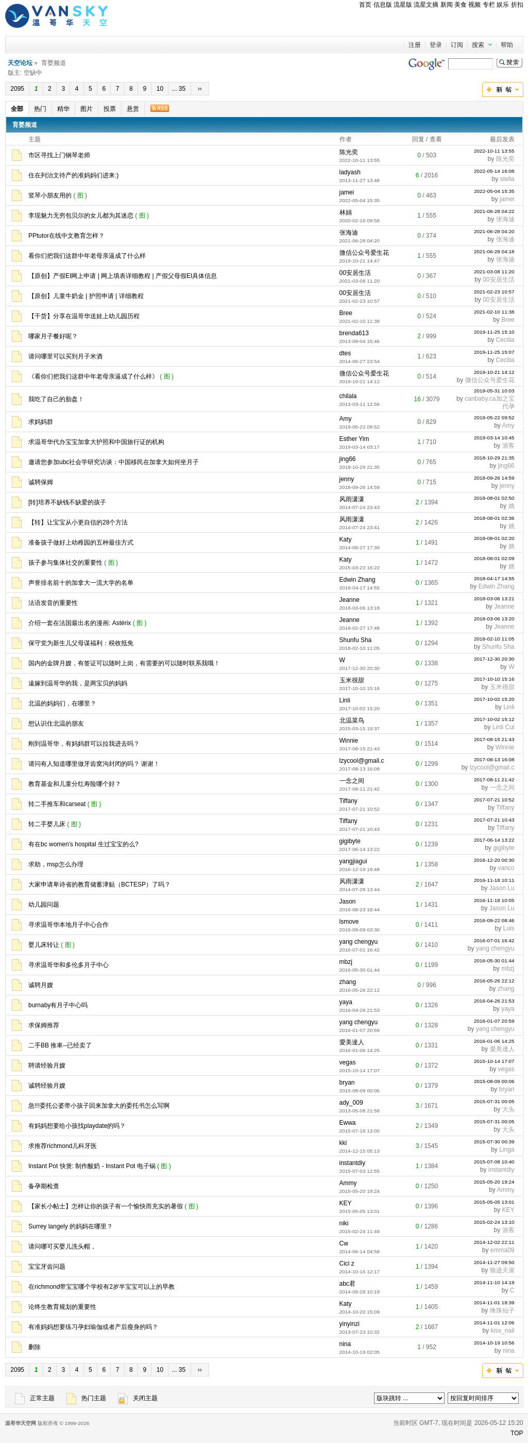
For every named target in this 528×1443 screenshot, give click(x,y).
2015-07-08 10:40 (494, 1162)
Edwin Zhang (357, 579)
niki (344, 1223)
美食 (460, 4)
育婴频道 (24, 124)
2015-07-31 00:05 (494, 1101)
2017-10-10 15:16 (494, 679)
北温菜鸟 (351, 720)
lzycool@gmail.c (361, 760)
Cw (343, 1243)
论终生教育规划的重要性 (62, 1306)
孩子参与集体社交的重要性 (65, 562)
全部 (17, 108)
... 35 (179, 88)
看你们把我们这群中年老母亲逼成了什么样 (87, 255)
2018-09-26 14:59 (494, 478)
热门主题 (86, 1398)
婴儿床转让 (43, 944)
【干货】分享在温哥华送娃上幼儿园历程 (84, 316)
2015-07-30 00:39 (494, 1141)
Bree (345, 313)
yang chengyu (358, 941)
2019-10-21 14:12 (494, 372)
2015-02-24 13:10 (494, 1222)
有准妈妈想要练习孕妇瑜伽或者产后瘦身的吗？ (93, 1327)
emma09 (502, 1250)
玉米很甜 (351, 680)
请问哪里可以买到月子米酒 (65, 356)
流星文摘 (426, 4)
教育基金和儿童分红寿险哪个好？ (74, 784)
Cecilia (505, 339)
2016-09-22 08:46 (494, 920)
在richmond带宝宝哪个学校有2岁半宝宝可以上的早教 (101, 1286)
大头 (508, 1109)
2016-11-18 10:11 (494, 880)
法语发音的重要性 (53, 602)
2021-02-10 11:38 (494, 312)
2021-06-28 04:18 (494, 251)
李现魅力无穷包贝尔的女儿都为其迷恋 (80, 215)
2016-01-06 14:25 (494, 1041)
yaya (345, 1002)
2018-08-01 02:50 (494, 498)
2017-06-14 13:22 (494, 840)
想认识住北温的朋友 (56, 723)
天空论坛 (20, 63)
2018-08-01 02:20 (494, 538)
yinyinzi (349, 1323)
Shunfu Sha (355, 640)
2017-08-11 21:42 (494, 779)
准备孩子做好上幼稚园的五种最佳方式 (80, 542)
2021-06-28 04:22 (494, 211)
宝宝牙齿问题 (46, 1266)
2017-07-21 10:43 (494, 820)
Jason (347, 901)
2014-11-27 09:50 (494, 1262)
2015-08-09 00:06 (494, 1081)
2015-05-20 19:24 (494, 1182)
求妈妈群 (40, 421)
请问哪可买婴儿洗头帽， (62, 1246)
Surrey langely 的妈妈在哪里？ (70, 1226)
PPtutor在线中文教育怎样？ (66, 235)
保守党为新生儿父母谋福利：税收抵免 (80, 643)
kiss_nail (502, 1330)
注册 (414, 44)
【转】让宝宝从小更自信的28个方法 (78, 522)
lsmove (349, 921)
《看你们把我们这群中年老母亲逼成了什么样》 (93, 376)
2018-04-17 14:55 (494, 578)
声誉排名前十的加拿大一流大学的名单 (80, 582)
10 (160, 88)
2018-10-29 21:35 (494, 458)
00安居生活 (355, 272)
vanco (506, 868)
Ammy (348, 1183)
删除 (34, 1347)
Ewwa (347, 1122)
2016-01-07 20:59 (494, 1021)
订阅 (457, 44)
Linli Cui (503, 727)
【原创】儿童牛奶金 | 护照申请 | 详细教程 (86, 296)
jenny (346, 479)
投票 (110, 108)
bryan (347, 1082)
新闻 (446, 4)
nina (345, 1344)
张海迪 (505, 219)
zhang (347, 982)
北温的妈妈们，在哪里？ (62, 703)
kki (343, 1142)
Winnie (349, 740)
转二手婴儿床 (46, 824)
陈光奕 (348, 152)
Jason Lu (502, 888)
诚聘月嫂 (40, 985)
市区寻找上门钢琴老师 (59, 155)
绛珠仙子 (502, 1310)
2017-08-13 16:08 (494, 759)
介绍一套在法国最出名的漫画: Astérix (79, 623)
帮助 (507, 44)
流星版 (403, 4)
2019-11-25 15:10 (494, 332)
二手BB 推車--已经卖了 (60, 1045)
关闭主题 (138, 1398)
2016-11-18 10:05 (494, 900)
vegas (347, 1062)
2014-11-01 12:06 (494, 1322)
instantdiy (352, 1163)
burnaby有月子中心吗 (58, 1005)
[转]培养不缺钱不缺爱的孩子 (67, 502)
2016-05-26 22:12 (494, 980)
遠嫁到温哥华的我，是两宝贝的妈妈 (77, 683)
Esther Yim (354, 438)
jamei (346, 192)
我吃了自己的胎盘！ (56, 399)
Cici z (346, 1263)
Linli (344, 700)
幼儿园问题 (43, 904)
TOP (516, 1433)
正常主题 (35, 1398)
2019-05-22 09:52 (494, 417)
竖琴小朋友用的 (50, 195)
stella (507, 179)
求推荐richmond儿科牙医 (62, 1146)
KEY (345, 1203)
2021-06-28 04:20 (494, 231)
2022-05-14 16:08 (494, 171)
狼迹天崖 (502, 1270)
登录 (436, 44)
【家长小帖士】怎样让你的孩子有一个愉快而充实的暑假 (105, 1206)
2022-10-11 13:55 (494, 151)
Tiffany (348, 801)
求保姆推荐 (43, 1025)
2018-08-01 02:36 (494, 518)
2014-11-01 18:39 (494, 1302)
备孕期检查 (43, 1186)
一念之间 (351, 780)
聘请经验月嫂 (46, 1065)
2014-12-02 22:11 (494, 1242)
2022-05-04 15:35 (494, 191)
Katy (345, 539)
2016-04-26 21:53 (494, 1001)
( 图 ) (81, 195)
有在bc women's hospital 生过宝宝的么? (83, 844)
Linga (506, 1149)
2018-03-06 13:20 (494, 618)
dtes (345, 353)
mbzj (345, 961)
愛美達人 (351, 1042)
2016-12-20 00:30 (494, 860)
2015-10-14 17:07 (494, 1061)
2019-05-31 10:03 (494, 390)
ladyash (350, 172)
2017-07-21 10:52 (494, 799)
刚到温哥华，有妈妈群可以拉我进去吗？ (84, 743)
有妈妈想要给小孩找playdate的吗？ (77, 1125)
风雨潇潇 (351, 499)
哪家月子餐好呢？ (53, 336)
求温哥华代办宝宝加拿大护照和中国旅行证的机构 (96, 442)
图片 (86, 108)
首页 (365, 4)
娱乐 (503, 4)
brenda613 (354, 333)
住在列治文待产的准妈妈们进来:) (73, 175)
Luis (509, 928)
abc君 (347, 1283)
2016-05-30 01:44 (494, 960)
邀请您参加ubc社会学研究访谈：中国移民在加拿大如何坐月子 (113, 462)
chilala (348, 396)
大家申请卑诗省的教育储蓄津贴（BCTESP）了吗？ (99, 884)
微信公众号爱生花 (364, 252)
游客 (508, 445)
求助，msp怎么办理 (55, 864)
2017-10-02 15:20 (494, 699)
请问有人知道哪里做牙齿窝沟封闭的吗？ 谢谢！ (94, 763)
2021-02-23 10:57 (494, 291)
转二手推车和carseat (57, 804)
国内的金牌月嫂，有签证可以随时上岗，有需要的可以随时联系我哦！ (124, 663)
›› (200, 88)
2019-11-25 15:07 (494, 352)
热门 (40, 108)
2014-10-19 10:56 (494, 1343)
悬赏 (133, 108)
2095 (17, 88)
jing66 (347, 459)
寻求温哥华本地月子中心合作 (68, 924)
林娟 (345, 212)
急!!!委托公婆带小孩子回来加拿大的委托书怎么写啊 (98, 1105)
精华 (63, 108)
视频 (474, 4)
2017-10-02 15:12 (494, 719)
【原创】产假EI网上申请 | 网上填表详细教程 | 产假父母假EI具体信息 (122, 276)
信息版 (382, 4)
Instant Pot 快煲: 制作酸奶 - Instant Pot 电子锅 (92, 1166)
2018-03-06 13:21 (494, 598)
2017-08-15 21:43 (494, 739)
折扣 (517, 4)
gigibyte (350, 841)
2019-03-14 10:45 (494, 437)
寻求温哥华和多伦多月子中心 (68, 965)
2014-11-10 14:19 (494, 1282)
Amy (345, 418)
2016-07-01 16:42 (494, 940)
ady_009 (351, 1102)
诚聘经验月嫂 (46, 1085)
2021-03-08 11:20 (494, 271)
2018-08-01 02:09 (494, 558)
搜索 (478, 44)
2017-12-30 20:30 (494, 659)
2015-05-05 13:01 (494, 1202)
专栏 (489, 4)
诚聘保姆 (40, 482)
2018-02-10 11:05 (494, 639)
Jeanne (349, 599)
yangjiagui (353, 861)
